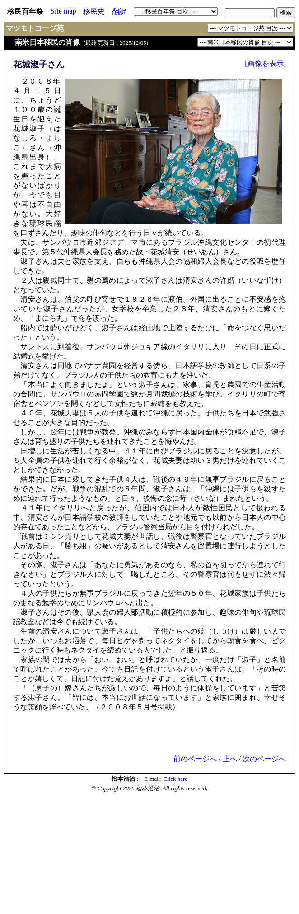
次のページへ (264, 759)
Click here (175, 778)
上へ (230, 759)
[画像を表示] (265, 63)
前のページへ (195, 759)
